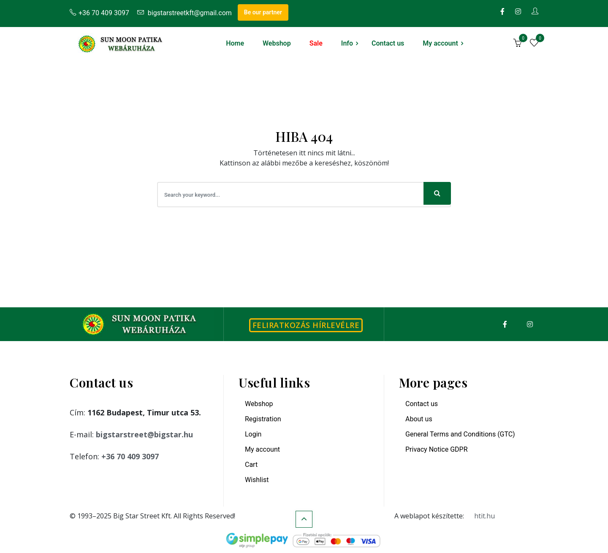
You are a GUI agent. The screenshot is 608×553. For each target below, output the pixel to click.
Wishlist (257, 480)
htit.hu (484, 515)
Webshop (277, 43)
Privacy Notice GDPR (436, 449)
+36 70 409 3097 (99, 13)
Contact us (388, 43)
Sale (316, 43)
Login (253, 434)
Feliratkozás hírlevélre (306, 325)
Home (235, 43)
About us (418, 419)
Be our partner (263, 12)
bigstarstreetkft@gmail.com (184, 13)
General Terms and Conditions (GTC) (460, 434)
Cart (251, 465)
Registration (263, 419)
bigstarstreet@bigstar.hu (144, 434)
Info (347, 43)
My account (440, 43)
